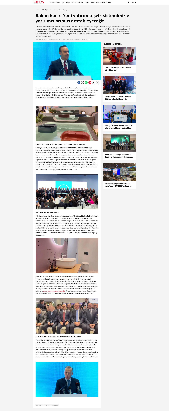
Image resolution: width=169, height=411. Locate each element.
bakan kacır (39, 405)
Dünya (68, 2)
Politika (58, 2)
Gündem (51, 2)
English (87, 2)
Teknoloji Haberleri (47, 9)
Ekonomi (73, 2)
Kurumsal (80, 2)
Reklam (92, 2)
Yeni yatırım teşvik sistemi (51, 405)
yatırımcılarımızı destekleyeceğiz (54, 291)
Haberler (38, 9)
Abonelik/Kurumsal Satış (103, 2)
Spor (62, 2)
